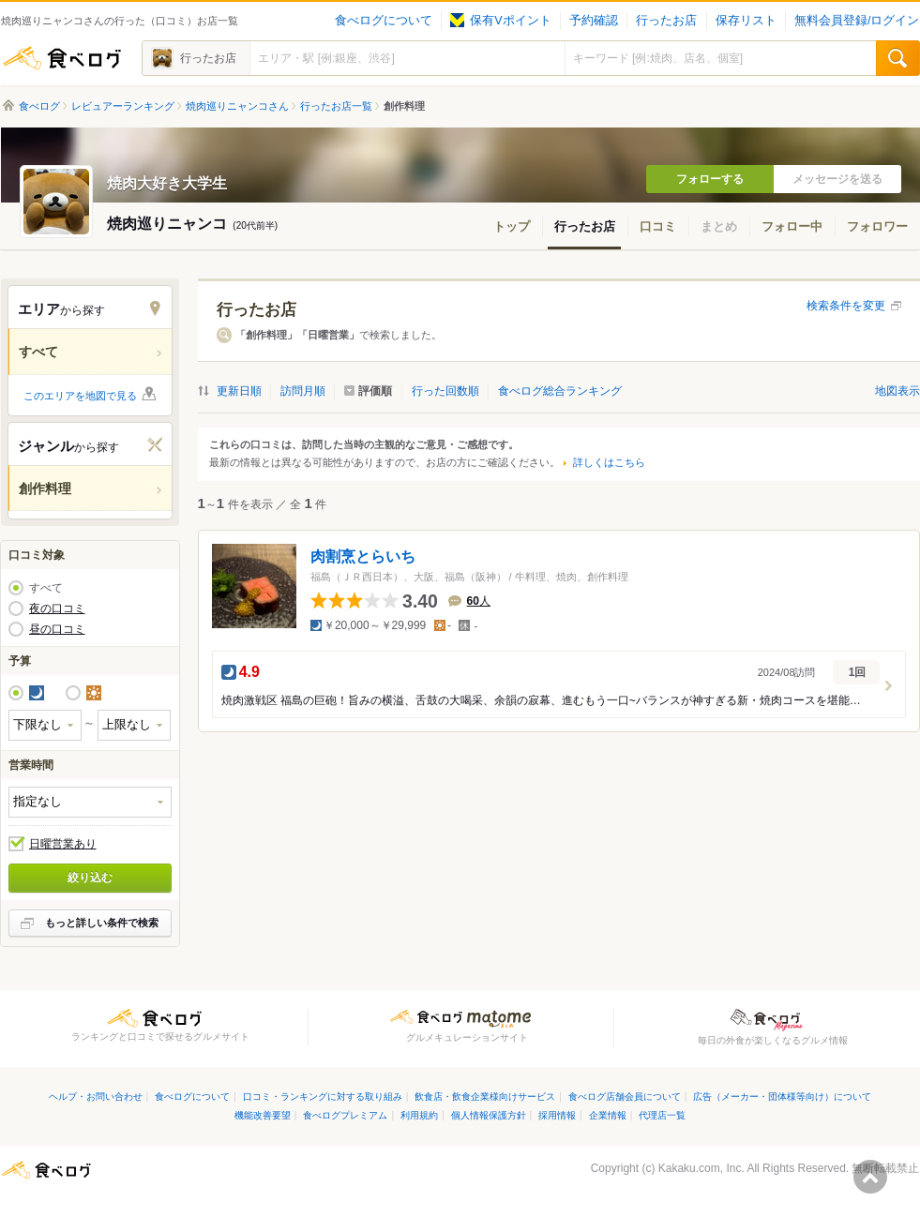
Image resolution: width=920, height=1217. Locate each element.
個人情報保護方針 (488, 1115)
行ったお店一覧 (336, 106)
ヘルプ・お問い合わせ (96, 1096)
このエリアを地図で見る (80, 395)
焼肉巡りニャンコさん (237, 106)
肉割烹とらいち (362, 556)
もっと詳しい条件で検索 (101, 922)
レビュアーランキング (122, 106)
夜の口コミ (57, 608)
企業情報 (607, 1115)
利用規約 (419, 1115)
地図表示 (897, 391)
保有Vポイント (500, 20)
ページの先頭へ (870, 1177)
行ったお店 (666, 20)
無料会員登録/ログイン (856, 20)
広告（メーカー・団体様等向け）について (782, 1096)
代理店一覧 (662, 1115)
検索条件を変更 (846, 305)
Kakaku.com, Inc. (701, 1168)
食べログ (62, 58)
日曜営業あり (63, 843)
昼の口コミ (57, 629)
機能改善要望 (262, 1115)
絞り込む (90, 877)
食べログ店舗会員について (624, 1096)
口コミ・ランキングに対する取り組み (322, 1096)
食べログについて (383, 20)
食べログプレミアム (345, 1115)
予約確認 (593, 20)
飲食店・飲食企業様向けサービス (485, 1096)
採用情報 (557, 1115)
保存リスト (746, 20)
